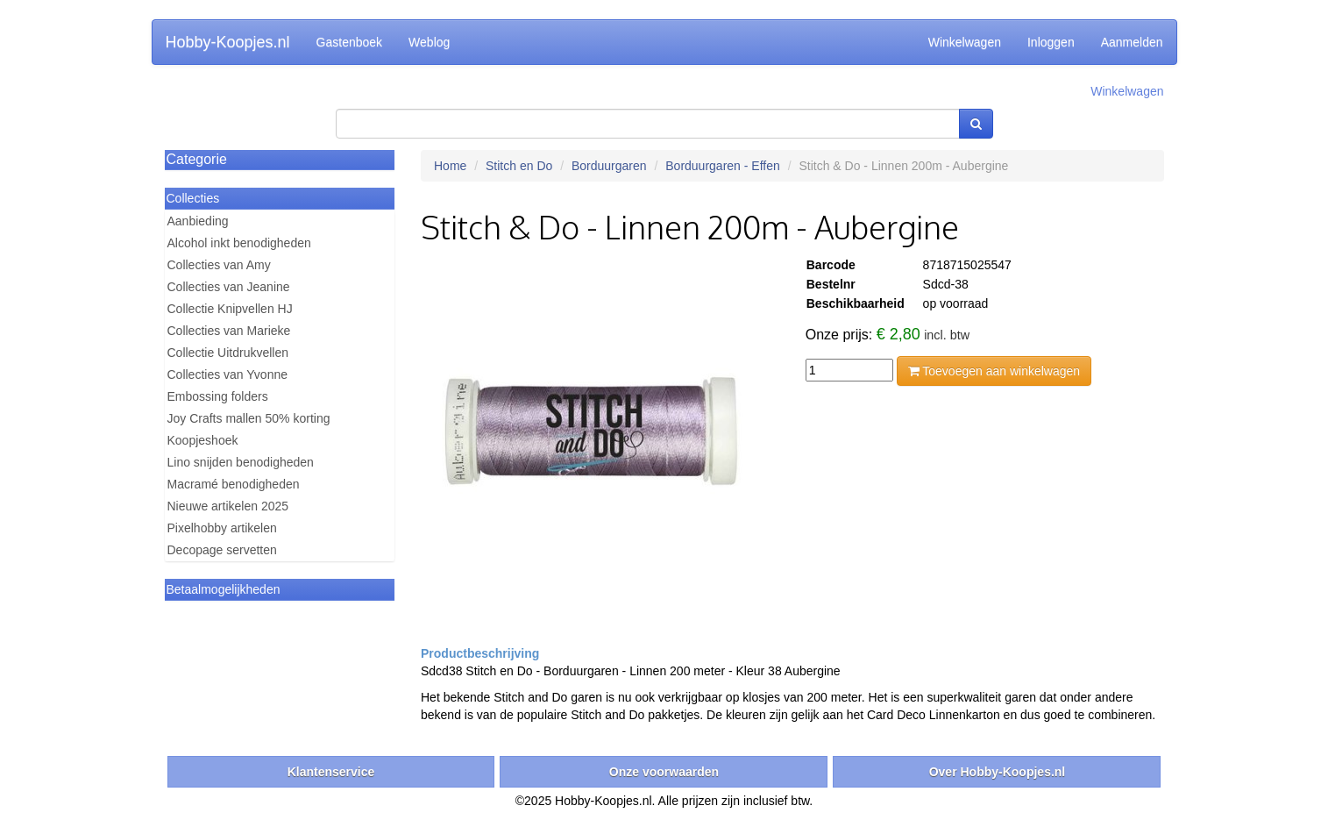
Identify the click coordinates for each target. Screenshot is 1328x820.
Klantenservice (331, 772)
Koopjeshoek (202, 440)
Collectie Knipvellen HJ (230, 309)
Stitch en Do (519, 166)
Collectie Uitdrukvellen (228, 353)
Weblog (429, 42)
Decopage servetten (222, 550)
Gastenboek (349, 42)
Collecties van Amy (219, 265)
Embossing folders (217, 396)
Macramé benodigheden (233, 484)
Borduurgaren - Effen (722, 166)
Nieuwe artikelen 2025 (228, 506)
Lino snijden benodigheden (240, 462)
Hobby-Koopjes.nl (228, 42)
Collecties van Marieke (229, 331)
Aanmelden (1132, 42)
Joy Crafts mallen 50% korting (248, 418)
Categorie (197, 159)
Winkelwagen (964, 42)
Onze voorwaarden (664, 772)
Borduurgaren (609, 166)
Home (450, 166)
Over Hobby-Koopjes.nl (997, 772)
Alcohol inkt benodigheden (239, 243)
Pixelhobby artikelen (222, 528)
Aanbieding (198, 221)
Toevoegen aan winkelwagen (994, 371)
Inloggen (1051, 42)
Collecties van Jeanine (228, 287)
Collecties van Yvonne (227, 374)
